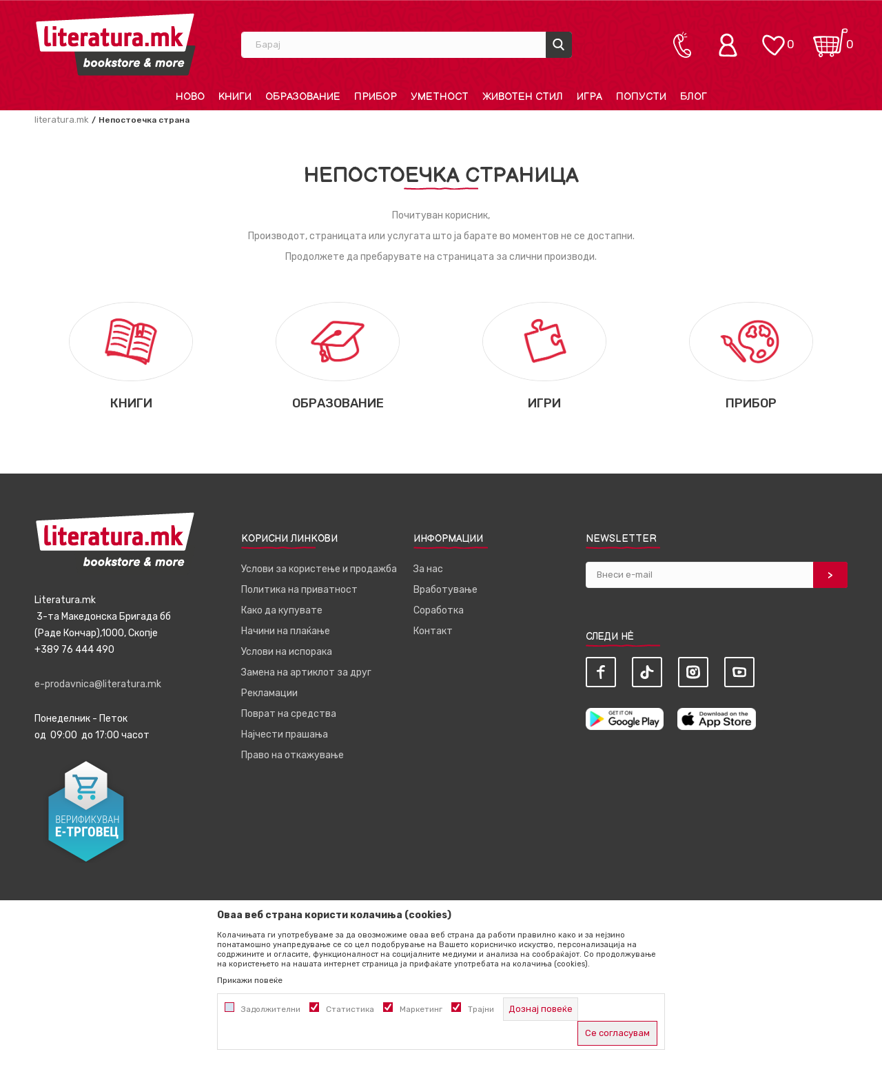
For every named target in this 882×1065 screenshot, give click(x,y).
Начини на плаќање (285, 631)
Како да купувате (281, 610)
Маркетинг (421, 1009)
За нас (428, 569)
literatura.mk (61, 119)
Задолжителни (270, 1009)
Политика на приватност (299, 590)
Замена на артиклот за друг (306, 672)
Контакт (433, 631)
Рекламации (269, 693)
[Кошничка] (830, 38)
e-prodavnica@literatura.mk (97, 684)
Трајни (481, 1009)
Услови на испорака (286, 652)
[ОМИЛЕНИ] (773, 38)
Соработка (438, 610)
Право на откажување (292, 755)
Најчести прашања (284, 734)
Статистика (350, 1009)
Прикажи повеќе (250, 980)
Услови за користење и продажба (319, 569)
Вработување (445, 590)
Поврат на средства (288, 714)
